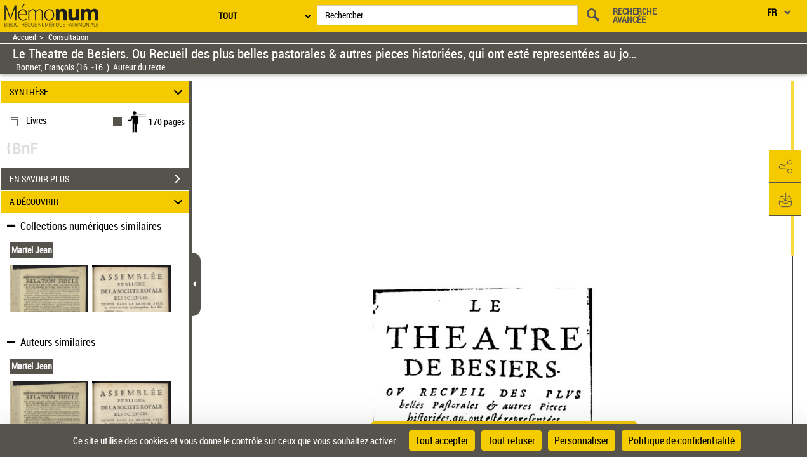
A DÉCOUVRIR (98, 202)
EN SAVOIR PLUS (99, 179)
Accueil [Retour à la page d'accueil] (24, 37)
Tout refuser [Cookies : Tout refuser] (511, 440)
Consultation (68, 37)
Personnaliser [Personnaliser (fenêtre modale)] (581, 440)
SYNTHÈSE (98, 92)
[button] (785, 166)
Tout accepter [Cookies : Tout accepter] (442, 440)
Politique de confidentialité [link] (681, 440)
